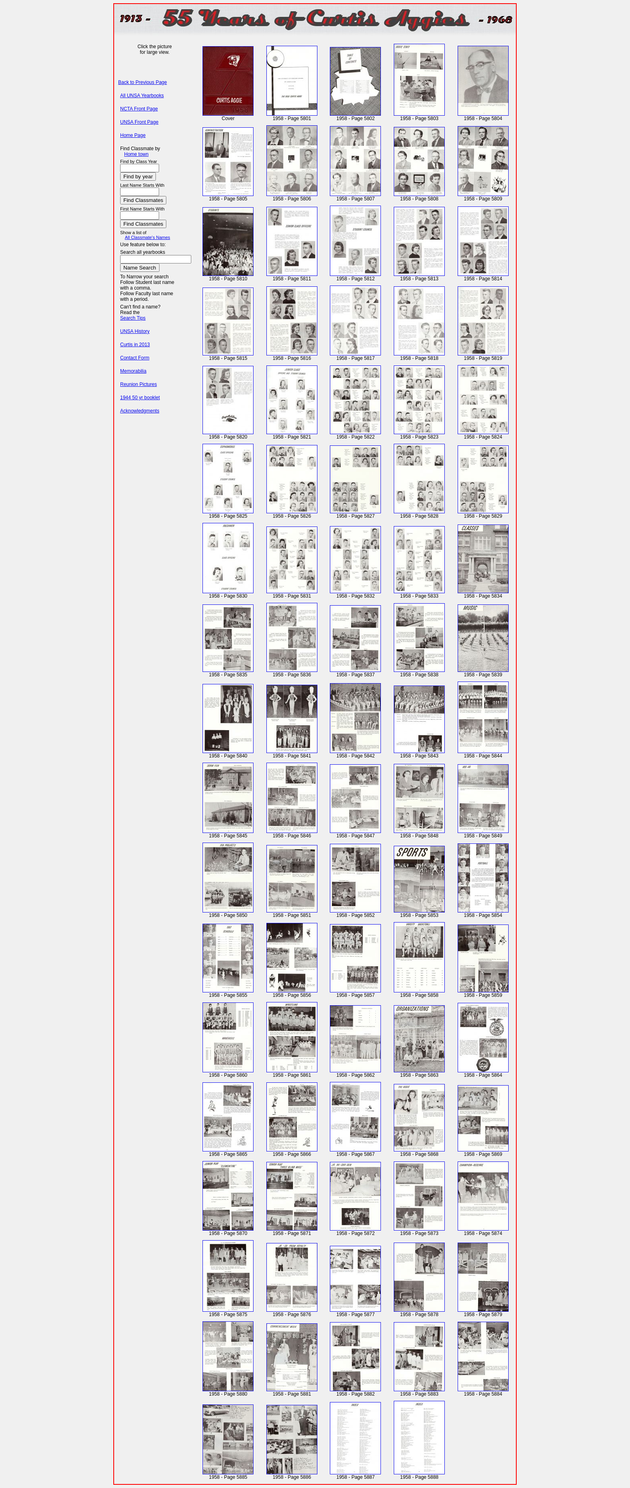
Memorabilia (133, 371)
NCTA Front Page (139, 109)
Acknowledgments (139, 411)
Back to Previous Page (142, 82)
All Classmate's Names (147, 237)
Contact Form (134, 358)
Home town (136, 154)
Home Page (132, 135)
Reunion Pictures (138, 384)
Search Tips (132, 318)
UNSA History (134, 331)
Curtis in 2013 (135, 344)
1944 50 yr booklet (140, 397)
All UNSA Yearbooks (142, 95)
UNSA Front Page (139, 122)
